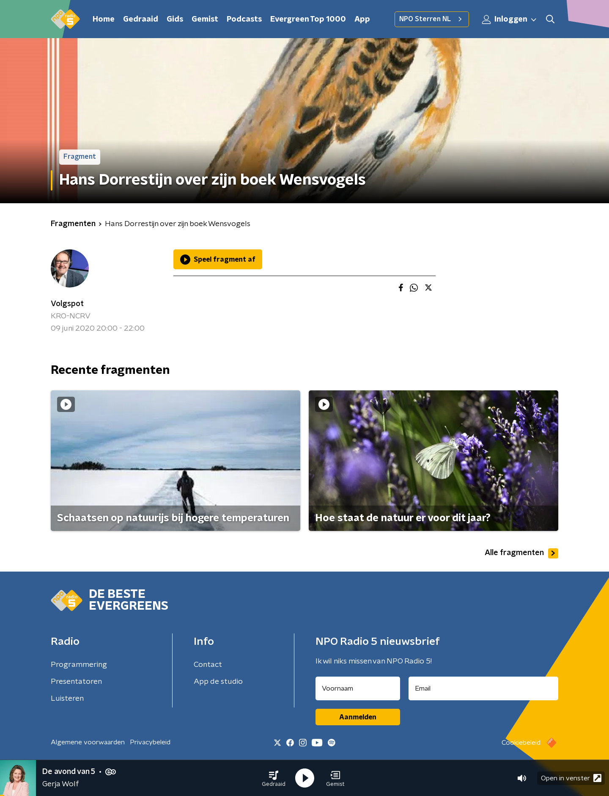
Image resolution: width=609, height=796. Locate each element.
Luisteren (67, 698)
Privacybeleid (150, 742)
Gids (175, 19)
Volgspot (67, 304)
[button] (273, 778)
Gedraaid (140, 19)
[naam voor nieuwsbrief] (357, 688)
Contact (208, 665)
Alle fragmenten (521, 553)
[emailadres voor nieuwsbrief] (484, 688)
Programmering (79, 665)
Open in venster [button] (571, 778)
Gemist (205, 19)
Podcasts (244, 19)
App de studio (218, 681)
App (362, 19)
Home (104, 19)
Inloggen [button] (510, 19)
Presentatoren (76, 681)
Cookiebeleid (521, 742)
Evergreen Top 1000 (308, 19)
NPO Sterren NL (431, 19)
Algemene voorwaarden (88, 742)
